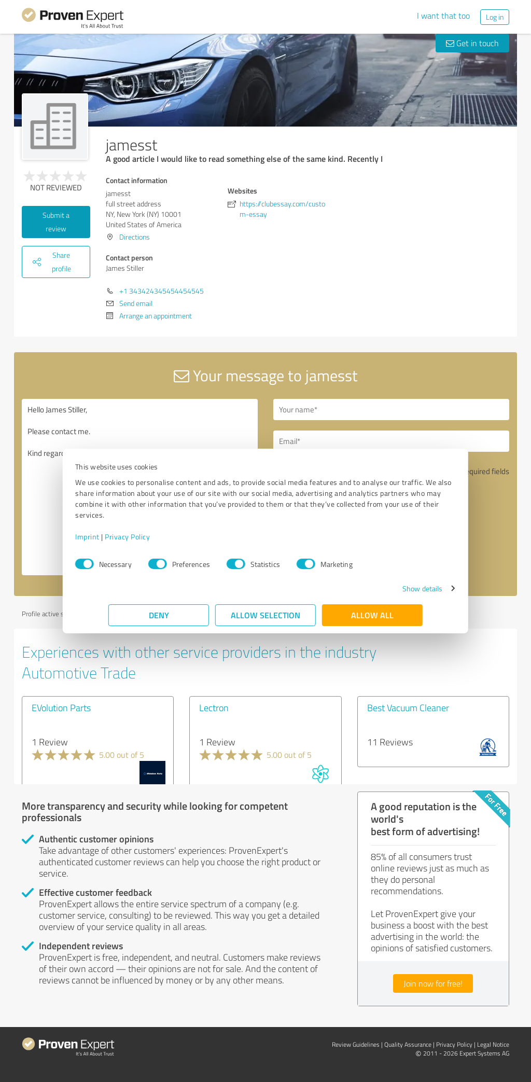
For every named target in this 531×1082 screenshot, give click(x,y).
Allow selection (265, 615)
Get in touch (472, 43)
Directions (134, 237)
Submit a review (56, 221)
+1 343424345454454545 (161, 291)
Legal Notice (493, 1044)
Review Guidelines (356, 1044)
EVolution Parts (61, 707)
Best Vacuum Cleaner (408, 707)
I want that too (443, 15)
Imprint (120, 537)
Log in (495, 17)
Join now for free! (433, 983)
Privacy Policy (160, 537)
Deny (159, 615)
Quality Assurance (407, 1044)
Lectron (214, 707)
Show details (389, 588)
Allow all (372, 615)
